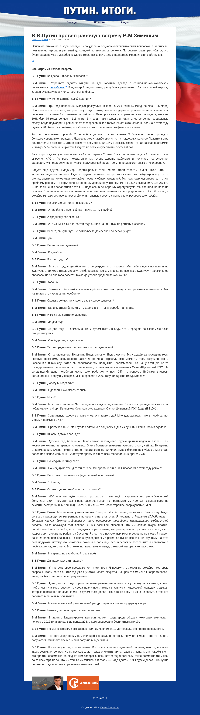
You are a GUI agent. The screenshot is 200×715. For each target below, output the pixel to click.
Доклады (72, 22)
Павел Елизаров (109, 707)
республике (57, 87)
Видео (125, 22)
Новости (99, 22)
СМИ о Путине (40, 39)
